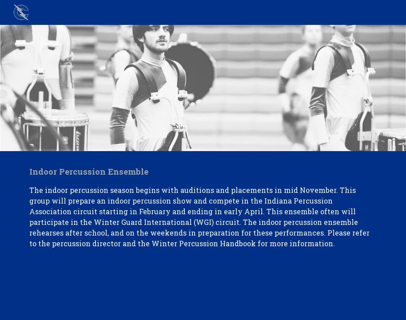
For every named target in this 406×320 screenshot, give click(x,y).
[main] (203, 207)
